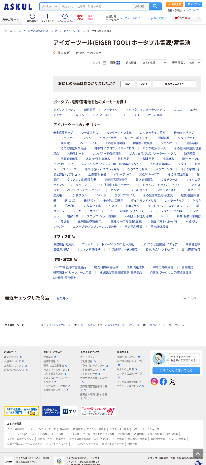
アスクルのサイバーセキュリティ (56, 380)
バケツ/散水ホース (154, 148)
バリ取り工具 (92, 205)
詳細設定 (139, 6)
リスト (99, 63)
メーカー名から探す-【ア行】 (33, 31)
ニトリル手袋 (87, 325)
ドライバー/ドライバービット (161, 184)
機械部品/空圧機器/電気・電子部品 (121, 272)
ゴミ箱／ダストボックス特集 (98, 434)
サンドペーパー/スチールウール (168, 205)
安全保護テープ (63, 132)
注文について (13, 357)
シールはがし (89, 132)
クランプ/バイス (124, 195)
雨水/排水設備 (159, 226)
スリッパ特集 (154, 434)
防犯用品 (123, 158)
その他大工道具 (113, 200)
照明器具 (164, 137)
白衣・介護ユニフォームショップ (24, 443)
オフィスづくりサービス (85, 443)
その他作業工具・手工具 (158, 195)
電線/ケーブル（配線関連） (127, 221)
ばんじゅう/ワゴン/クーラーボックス (152, 153)
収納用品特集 (158, 439)
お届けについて (14, 361)
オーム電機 (155, 115)
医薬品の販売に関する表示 (93, 396)
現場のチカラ (45, 439)
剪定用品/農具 (133, 226)
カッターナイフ (174, 200)
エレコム (78, 115)
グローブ (179, 325)
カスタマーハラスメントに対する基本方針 (56, 372)
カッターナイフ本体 (119, 132)
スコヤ (77, 211)
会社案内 (49, 357)
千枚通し (70, 205)
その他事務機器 (115, 143)
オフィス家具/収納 (89, 249)
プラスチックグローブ (58, 325)
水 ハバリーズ (157, 325)
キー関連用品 (145, 158)
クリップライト (188, 137)
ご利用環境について (92, 370)
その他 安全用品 (178, 174)
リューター (83, 184)
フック (87, 137)
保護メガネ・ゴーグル (164, 221)
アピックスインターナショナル (145, 109)
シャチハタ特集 (177, 439)
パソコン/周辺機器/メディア (160, 244)
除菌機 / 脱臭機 (142, 143)
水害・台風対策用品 (98, 158)
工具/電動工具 (136, 267)
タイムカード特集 (96, 429)
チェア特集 (57, 434)
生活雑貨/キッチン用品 (123, 249)
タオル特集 (172, 434)
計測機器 (187, 267)
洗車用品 (168, 158)
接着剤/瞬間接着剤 (116, 179)
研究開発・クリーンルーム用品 (72, 272)
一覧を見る (61, 298)
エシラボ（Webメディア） (130, 375)
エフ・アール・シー (103, 115)
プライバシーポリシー (94, 365)
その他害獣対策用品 (73, 148)
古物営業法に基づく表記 (93, 380)
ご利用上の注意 (90, 374)
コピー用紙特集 (15, 429)
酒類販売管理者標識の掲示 (93, 388)
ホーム (8, 31)
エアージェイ (131, 115)
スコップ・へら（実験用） (101, 216)
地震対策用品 (69, 158)
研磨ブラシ (133, 205)
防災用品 (190, 153)
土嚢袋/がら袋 (97, 174)
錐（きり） (89, 200)
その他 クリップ (183, 132)
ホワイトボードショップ (146, 429)
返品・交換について (16, 370)
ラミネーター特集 (119, 429)
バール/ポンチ (139, 190)
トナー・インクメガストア (42, 429)
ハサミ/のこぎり (166, 190)
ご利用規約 (88, 361)
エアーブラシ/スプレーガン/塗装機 (95, 226)
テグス (182, 164)
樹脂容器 (192, 143)
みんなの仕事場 (127, 369)
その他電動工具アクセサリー (116, 184)
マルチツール (169, 179)
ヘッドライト (88, 143)
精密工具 (72, 216)
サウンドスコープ (101, 211)
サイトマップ (87, 357)
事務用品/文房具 (63, 244)
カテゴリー (10, 19)
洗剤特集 (139, 434)
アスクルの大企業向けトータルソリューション (130, 384)
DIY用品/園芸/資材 (64, 277)
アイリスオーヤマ (64, 109)
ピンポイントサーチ (113, 443)
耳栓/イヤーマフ (149, 174)
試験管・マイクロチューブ (136, 211)
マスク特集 (118, 439)
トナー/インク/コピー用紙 (117, 244)
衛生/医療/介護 (191, 249)
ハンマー (116, 190)
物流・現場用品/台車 (106, 267)
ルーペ (164, 216)
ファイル (87, 244)
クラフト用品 (108, 137)
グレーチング (122, 174)
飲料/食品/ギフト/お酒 (160, 249)
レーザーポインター (137, 137)
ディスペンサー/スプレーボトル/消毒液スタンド (111, 164)
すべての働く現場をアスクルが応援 (88, 439)
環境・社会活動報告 (55, 365)
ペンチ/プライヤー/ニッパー (85, 190)
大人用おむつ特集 (137, 439)
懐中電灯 (66, 143)
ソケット (100, 195)
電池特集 (78, 429)
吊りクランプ (164, 169)
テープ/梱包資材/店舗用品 (69, 267)
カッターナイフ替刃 (152, 132)
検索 (155, 6)
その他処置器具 (160, 164)
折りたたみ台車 (137, 169)
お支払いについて (15, 365)
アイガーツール (71, 31)
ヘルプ (195, 10)
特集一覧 (132, 443)
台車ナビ (61, 439)
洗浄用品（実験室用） (90, 221)
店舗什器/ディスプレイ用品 (102, 169)
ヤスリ (113, 205)
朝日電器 (89, 109)
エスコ (177, 109)
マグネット (68, 137)
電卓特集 (64, 429)
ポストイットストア (57, 443)
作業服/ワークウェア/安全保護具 (170, 272)
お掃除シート (75, 153)
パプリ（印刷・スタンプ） (129, 363)
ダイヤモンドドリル (144, 200)
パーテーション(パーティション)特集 (27, 434)
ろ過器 (65, 221)
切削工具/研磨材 (163, 267)
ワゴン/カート (169, 143)
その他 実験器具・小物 (138, 216)
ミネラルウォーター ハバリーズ (122, 325)
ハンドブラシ (78, 195)
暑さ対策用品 (144, 179)
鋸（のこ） (70, 200)
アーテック (111, 109)
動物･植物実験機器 (189, 216)
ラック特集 (73, 434)
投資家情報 (51, 361)
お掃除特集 (124, 434)
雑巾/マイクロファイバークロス (114, 148)
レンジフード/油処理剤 (106, 153)
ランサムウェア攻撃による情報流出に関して (56, 388)
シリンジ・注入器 (171, 211)
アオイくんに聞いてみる (176, 370)
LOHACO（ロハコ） (128, 357)
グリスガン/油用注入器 (81, 179)
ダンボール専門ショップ (20, 439)
